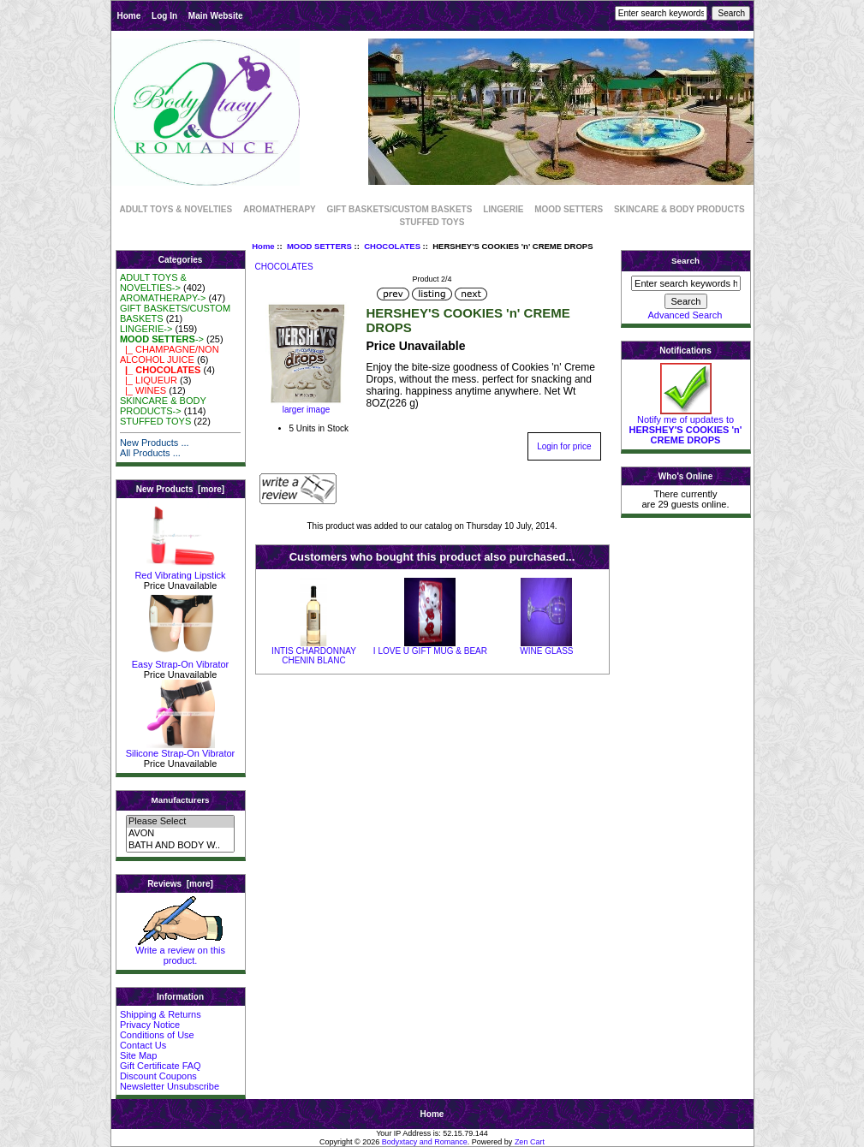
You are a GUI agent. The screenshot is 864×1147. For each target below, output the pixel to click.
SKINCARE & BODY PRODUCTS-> (163, 405)
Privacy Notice (150, 1024)
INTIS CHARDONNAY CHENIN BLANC (313, 655)
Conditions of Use (157, 1035)
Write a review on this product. (180, 951)
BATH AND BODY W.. (180, 846)
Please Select (180, 822)
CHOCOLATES (392, 246)
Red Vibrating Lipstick (179, 571)
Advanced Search (685, 315)
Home (129, 16)
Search (685, 260)
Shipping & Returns (160, 1014)
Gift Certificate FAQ (160, 1066)
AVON (180, 834)
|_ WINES (143, 390)
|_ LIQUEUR (148, 380)
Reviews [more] (180, 883)
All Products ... (150, 453)
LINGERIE (503, 209)
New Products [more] (180, 489)
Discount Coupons (158, 1076)
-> (162, 339)
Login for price (564, 446)
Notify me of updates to (685, 425)
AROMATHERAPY (279, 209)
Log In (164, 16)
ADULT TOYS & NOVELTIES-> (153, 282)
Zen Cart (530, 1142)
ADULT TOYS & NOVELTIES (175, 209)
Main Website (215, 16)
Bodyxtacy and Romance (425, 1142)
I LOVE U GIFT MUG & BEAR (430, 651)
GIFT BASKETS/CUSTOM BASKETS (400, 209)
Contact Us (143, 1045)
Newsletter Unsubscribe (169, 1086)
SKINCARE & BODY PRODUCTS (679, 209)
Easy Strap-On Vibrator (180, 660)
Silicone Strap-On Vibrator (180, 749)
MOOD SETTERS (319, 246)
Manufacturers (180, 800)
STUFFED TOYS (432, 222)
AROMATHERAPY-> (163, 298)
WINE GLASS (546, 651)
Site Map (138, 1055)
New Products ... (154, 442)
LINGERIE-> (146, 329)
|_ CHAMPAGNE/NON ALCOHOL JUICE (169, 354)
